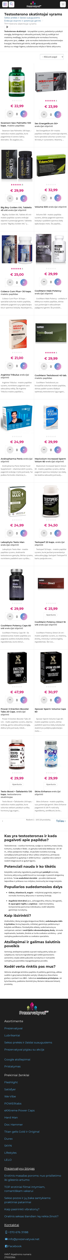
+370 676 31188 (16, 1232)
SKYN (8, 1145)
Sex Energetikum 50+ (46, 125)
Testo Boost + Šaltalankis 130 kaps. (16, 794)
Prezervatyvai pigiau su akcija (24, 1049)
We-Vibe (10, 1096)
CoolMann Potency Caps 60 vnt (16, 627)
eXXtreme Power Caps (19, 1110)
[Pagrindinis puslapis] (34, 4)
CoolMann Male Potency (48, 292)
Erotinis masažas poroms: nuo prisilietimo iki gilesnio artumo (32, 1178)
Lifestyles (10, 1152)
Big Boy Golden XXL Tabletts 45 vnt (16, 209)
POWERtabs (12, 1103)
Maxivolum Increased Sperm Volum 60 (50, 460)
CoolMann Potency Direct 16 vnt (50, 623)
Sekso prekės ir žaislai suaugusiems (22, 17)
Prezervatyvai (13, 1028)
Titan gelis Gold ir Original (21, 1131)
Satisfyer (10, 1089)
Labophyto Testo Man (12, 543)
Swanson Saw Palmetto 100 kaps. (16, 124)
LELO (8, 1159)
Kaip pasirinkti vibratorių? (21, 1209)
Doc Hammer (13, 1124)
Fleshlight (11, 1082)
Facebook (13, 1246)
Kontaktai (11, 1225)
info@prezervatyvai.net (21, 1239)
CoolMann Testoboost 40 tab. (51, 377)
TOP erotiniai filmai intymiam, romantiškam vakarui (24, 1189)
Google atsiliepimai (17, 1059)
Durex (8, 1138)
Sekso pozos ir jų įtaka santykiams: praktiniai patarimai (27, 1200)
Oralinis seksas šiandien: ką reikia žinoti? (31, 1216)
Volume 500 (51, 206)
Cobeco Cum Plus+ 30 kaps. (16, 293)
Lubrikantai (12, 1035)
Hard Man (11, 1117)
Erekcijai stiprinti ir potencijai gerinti (23, 20)
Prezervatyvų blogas (19, 1168)
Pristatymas (12, 1066)
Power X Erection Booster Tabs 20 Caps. (15, 712)
